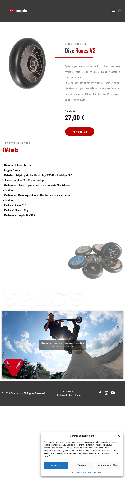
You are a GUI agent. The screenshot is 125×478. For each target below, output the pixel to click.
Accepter (56, 465)
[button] (118, 435)
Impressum (69, 391)
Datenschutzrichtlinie (69, 395)
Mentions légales (95, 472)
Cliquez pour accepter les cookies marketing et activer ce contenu (62, 345)
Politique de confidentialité (75, 472)
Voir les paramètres (108, 465)
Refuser (82, 465)
